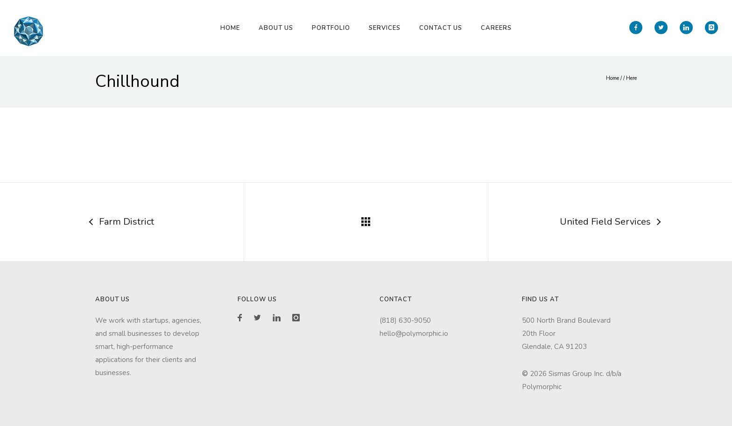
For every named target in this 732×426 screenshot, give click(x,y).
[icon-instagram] (711, 27)
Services (385, 28)
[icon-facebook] (638, 27)
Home (230, 28)
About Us (276, 28)
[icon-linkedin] (688, 27)
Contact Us (440, 28)
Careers (496, 28)
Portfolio (331, 28)
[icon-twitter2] (663, 27)
